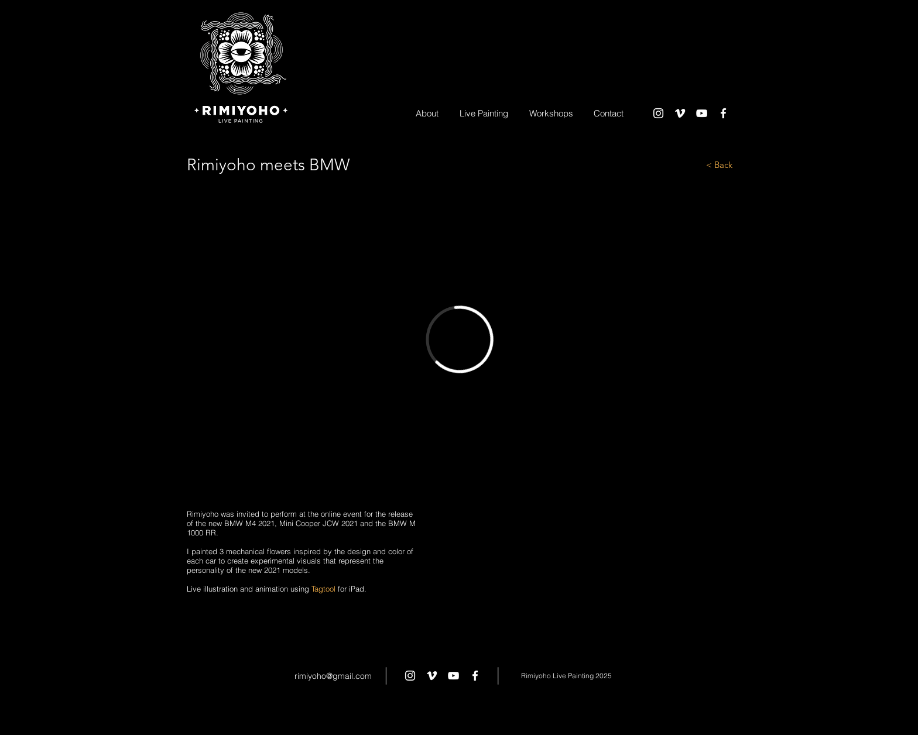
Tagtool (323, 588)
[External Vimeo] (459, 339)
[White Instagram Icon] (658, 113)
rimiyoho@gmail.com (333, 676)
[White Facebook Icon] (723, 113)
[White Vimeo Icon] (680, 113)
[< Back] (690, 164)
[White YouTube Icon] (701, 113)
